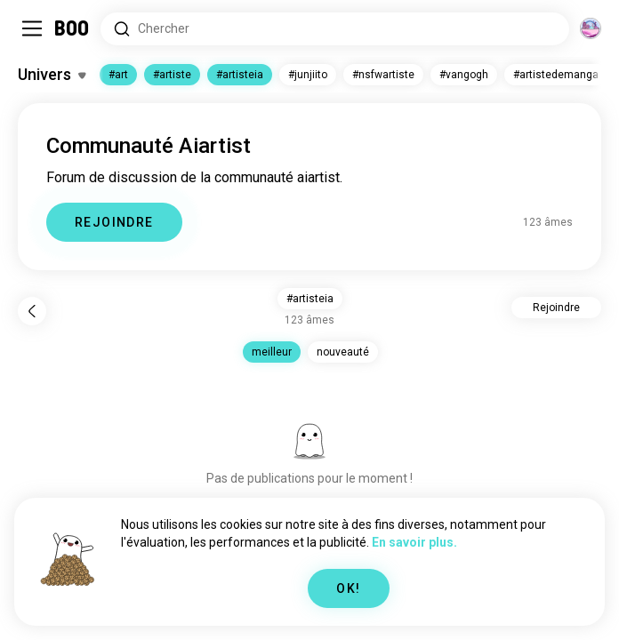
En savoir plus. (414, 542)
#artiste (172, 74)
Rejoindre (556, 307)
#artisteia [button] (310, 298)
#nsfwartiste (383, 74)
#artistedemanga (556, 74)
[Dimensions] (590, 28)
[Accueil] (72, 28)
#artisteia (239, 74)
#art (118, 74)
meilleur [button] (272, 352)
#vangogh (463, 74)
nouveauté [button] (343, 352)
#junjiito (307, 74)
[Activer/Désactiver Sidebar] (32, 28)
